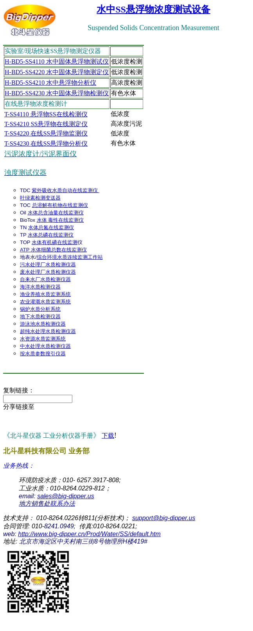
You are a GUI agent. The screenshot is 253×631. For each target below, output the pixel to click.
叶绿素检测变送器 (40, 198)
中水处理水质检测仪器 (45, 346)
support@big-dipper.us (164, 518)
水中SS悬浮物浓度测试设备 (153, 9)
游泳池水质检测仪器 (43, 324)
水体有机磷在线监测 (54, 242)
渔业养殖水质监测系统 (45, 294)
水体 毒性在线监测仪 (60, 220)
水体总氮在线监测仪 (51, 227)
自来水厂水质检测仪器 (45, 279)
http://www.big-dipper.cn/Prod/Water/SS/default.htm (89, 534)
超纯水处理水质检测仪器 (48, 331)
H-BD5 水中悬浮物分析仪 (50, 82)
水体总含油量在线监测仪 (56, 213)
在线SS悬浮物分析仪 (46, 143)
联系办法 (47, 503)
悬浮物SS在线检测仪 (46, 114)
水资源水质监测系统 (43, 339)
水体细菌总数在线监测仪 (59, 250)
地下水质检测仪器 (40, 316)
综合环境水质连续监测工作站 (70, 257)
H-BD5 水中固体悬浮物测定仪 (57, 72)
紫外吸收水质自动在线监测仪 (65, 190)
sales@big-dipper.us (65, 496)
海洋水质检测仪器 (40, 287)
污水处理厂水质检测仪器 (48, 264)
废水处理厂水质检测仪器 (48, 272)
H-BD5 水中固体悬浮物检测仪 (57, 93)
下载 (108, 435)
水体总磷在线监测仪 (51, 235)
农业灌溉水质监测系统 (45, 302)
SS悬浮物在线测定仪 (46, 124)
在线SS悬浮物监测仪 (46, 133)
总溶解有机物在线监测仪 (60, 205)
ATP (25, 250)
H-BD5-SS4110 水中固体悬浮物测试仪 (57, 61)
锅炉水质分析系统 (40, 309)
